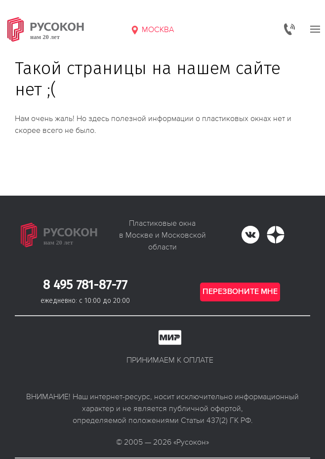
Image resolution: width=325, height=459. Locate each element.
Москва (152, 29)
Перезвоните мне (240, 292)
